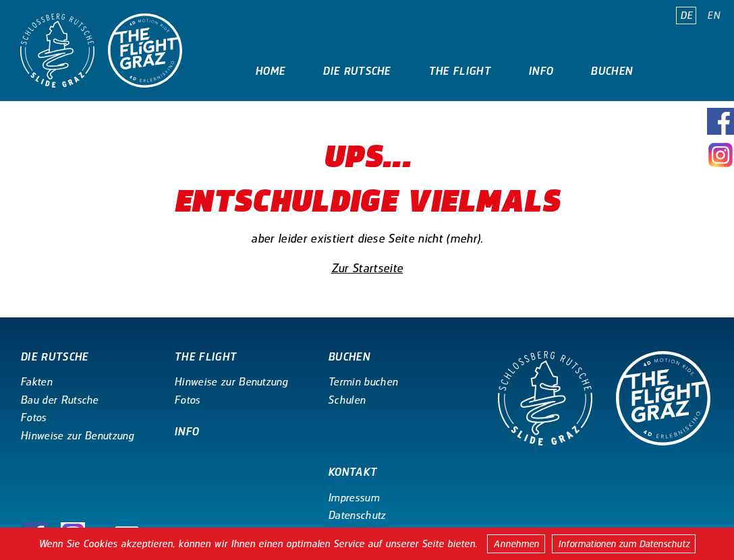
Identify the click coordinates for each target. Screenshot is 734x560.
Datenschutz (357, 515)
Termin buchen (362, 381)
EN (713, 15)
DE (686, 15)
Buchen (611, 71)
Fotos (33, 417)
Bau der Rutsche (59, 400)
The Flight (459, 71)
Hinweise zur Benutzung (77, 435)
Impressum (353, 497)
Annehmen (516, 544)
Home (270, 71)
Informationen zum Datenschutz (623, 544)
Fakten (36, 381)
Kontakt (279, 119)
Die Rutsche (356, 71)
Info (540, 71)
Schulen (346, 400)
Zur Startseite (367, 268)
